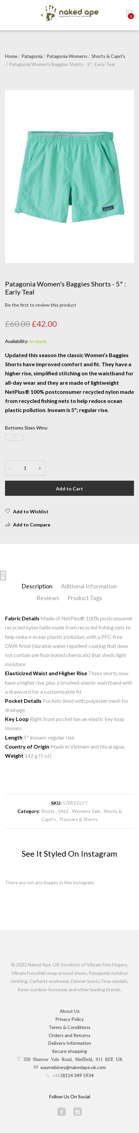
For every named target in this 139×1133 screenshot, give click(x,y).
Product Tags (84, 598)
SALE (63, 811)
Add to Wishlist (27, 511)
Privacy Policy (69, 1019)
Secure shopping (69, 1051)
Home (11, 56)
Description (37, 586)
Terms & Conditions (69, 1027)
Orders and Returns (69, 1035)
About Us (70, 1011)
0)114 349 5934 (77, 1075)
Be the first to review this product (40, 305)
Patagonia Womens (67, 56)
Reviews (48, 598)
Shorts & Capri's (108, 56)
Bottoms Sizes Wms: (26, 428)
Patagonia (32, 56)
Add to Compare (27, 524)
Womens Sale (86, 811)
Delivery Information (69, 1043)
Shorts (48, 811)
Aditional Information (89, 586)
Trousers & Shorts (78, 819)
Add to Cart (69, 488)
